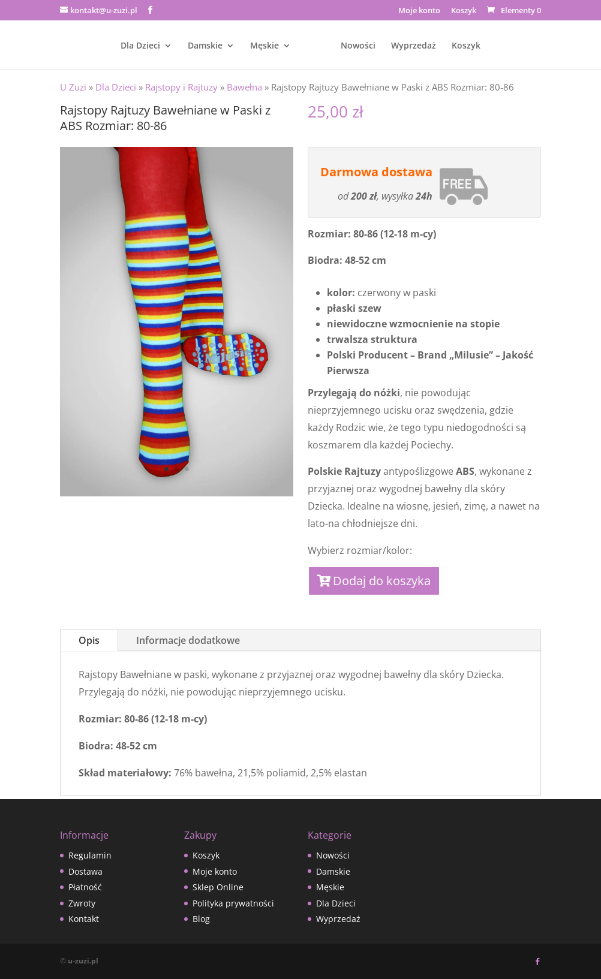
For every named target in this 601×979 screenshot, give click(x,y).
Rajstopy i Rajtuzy (181, 87)
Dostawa (85, 871)
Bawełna (244, 87)
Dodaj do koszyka (382, 581)
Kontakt (83, 918)
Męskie (264, 46)
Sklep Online (218, 887)
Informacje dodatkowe (188, 640)
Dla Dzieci (140, 46)
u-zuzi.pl (83, 961)
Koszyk (463, 11)
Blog (201, 918)
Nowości (358, 46)
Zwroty (81, 903)
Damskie (205, 46)
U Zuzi (73, 87)
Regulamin (90, 855)
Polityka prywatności (233, 903)
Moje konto (419, 11)
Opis (89, 640)
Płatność (85, 887)
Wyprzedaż (413, 46)
